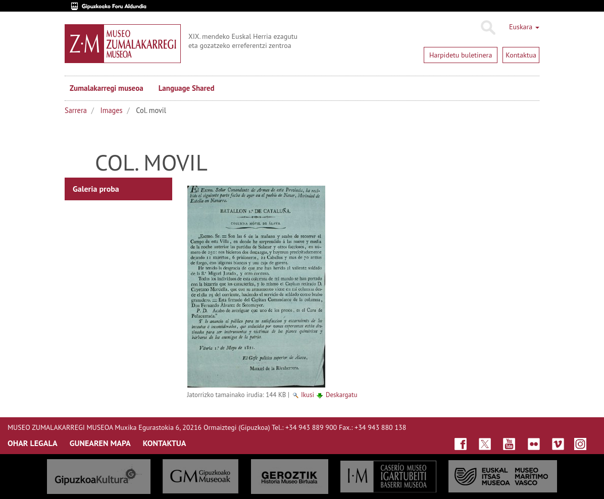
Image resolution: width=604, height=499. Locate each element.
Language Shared (187, 88)
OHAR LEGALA (33, 443)
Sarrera (76, 110)
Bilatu (487, 27)
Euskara (524, 26)
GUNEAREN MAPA (100, 443)
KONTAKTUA (164, 443)
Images (111, 110)
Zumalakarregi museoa (106, 88)
